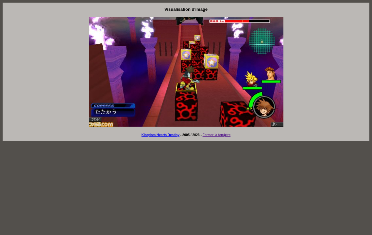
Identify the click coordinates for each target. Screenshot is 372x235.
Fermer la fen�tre (217, 135)
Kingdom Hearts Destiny (160, 135)
